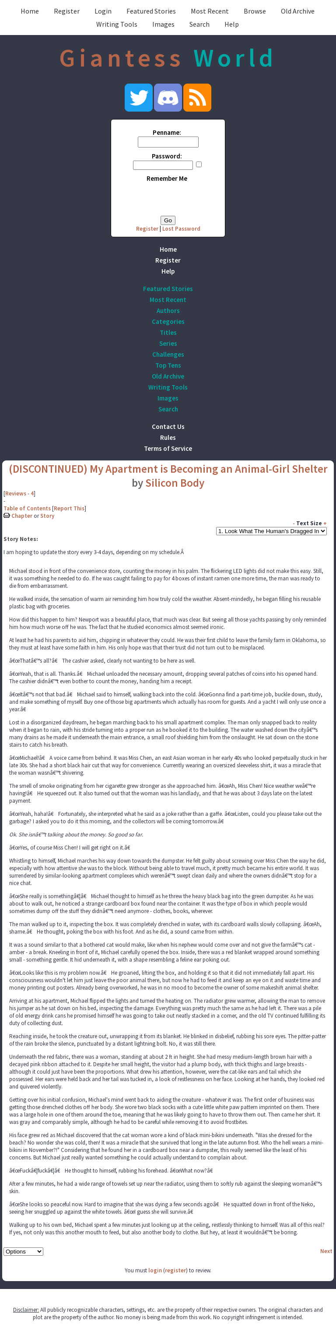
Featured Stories (151, 11)
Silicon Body (174, 483)
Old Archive (298, 11)
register (175, 1270)
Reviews (15, 493)
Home (30, 11)
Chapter (21, 516)
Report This (69, 508)
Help (231, 24)
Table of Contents (27, 508)
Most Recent (210, 11)
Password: (167, 156)
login (155, 1270)
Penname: (167, 132)
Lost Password (181, 228)
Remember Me (167, 178)
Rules (168, 437)
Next (326, 1251)
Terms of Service (168, 448)
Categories (168, 321)
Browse (255, 11)
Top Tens (168, 365)
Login (103, 11)
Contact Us (168, 426)
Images (163, 24)
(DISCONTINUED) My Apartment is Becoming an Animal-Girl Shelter (168, 469)
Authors (168, 310)
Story (47, 516)
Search (199, 24)
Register (67, 11)
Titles (168, 332)
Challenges (168, 354)
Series (168, 343)
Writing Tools (116, 24)
